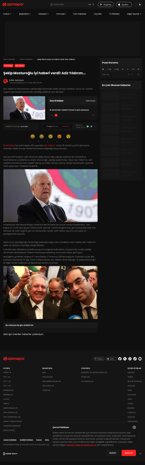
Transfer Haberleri (11, 429)
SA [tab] (133, 72)
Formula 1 (61, 17)
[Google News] (57, 130)
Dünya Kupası (9, 433)
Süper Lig (7, 376)
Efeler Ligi (85, 380)
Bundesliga (8, 393)
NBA (44, 376)
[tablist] (121, 73)
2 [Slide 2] (64, 119)
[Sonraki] (93, 119)
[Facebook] (91, 130)
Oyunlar (98, 17)
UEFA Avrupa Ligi (10, 416)
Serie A (6, 407)
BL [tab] (138, 72)
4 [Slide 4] (80, 119)
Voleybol (43, 17)
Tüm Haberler (79, 17)
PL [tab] (123, 72)
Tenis (130, 402)
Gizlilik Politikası (26, 443)
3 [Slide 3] (72, 119)
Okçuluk (131, 420)
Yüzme (130, 407)
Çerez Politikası (9, 443)
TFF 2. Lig (7, 385)
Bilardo (131, 411)
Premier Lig (8, 398)
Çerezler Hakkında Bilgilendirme (81, 445)
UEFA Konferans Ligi (11, 420)
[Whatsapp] (88, 130)
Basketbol (25, 17)
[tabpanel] (121, 78)
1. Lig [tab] (109, 72)
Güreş (130, 380)
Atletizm (131, 389)
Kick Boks (132, 398)
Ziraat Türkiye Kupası (12, 425)
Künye (39, 443)
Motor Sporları (135, 385)
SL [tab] (103, 72)
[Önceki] (52, 119)
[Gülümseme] (32, 141)
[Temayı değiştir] (137, 6)
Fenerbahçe (8, 69)
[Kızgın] (59, 141)
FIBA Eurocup (48, 389)
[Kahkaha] (41, 141)
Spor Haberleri (9, 62)
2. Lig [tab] (117, 72)
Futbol (7, 17)
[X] (95, 130)
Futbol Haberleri (26, 62)
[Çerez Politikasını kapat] (134, 427)
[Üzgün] (50, 141)
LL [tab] (128, 72)
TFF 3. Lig (7, 389)
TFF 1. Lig (6, 380)
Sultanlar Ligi (87, 385)
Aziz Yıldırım (20, 69)
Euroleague (47, 380)
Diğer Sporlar (134, 17)
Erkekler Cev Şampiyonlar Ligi (94, 376)
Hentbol (131, 376)
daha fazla (90, 104)
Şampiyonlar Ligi (10, 411)
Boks (130, 393)
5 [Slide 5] (89, 119)
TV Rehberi (114, 17)
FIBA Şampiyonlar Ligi (51, 385)
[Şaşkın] (68, 141)
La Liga (6, 402)
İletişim (48, 443)
